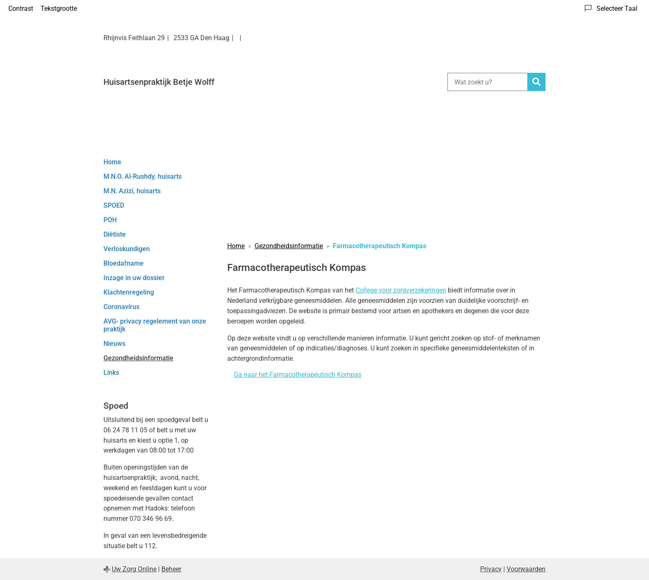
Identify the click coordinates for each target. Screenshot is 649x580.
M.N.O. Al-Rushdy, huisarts (142, 176)
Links (111, 372)
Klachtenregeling (128, 292)
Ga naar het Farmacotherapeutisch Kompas (297, 375)
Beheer (171, 569)
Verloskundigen (126, 249)
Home (112, 162)
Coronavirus (121, 307)
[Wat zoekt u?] (487, 82)
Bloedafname (123, 263)
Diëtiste (114, 234)
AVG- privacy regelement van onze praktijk (154, 325)
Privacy (491, 569)
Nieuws (114, 344)
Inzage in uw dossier (134, 278)
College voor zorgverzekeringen (401, 290)
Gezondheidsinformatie (138, 358)
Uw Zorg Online (134, 569)
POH (110, 220)
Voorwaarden (526, 569)
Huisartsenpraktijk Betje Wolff (158, 82)
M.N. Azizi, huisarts (132, 191)
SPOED (113, 205)
